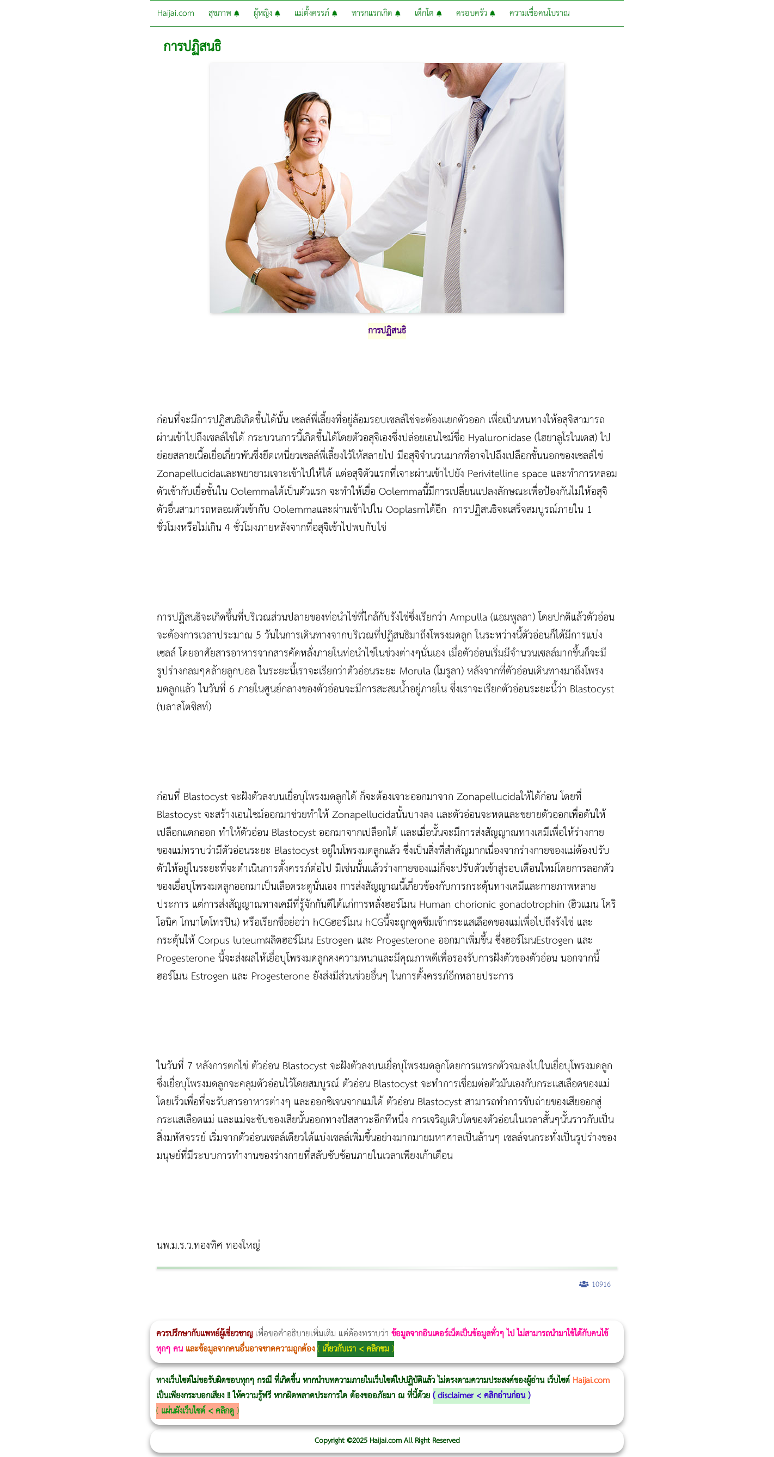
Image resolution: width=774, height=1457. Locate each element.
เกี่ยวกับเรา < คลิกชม (355, 1349)
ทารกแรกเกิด (376, 13)
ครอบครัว (475, 13)
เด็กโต (428, 13)
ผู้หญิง (267, 13)
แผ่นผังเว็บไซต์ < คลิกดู (197, 1411)
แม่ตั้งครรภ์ (315, 13)
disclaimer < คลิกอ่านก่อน (481, 1396)
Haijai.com (175, 13)
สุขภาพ (223, 13)
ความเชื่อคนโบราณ (539, 13)
